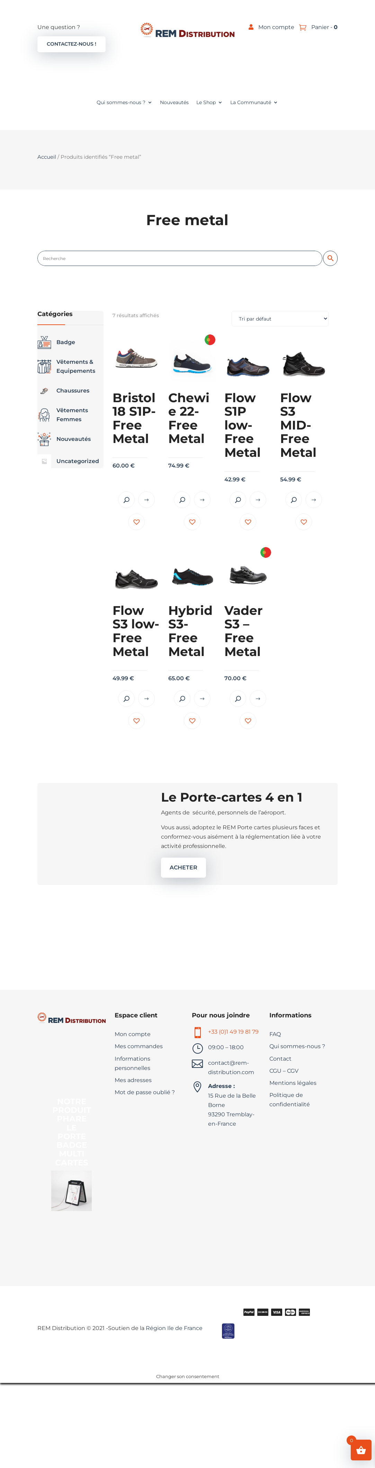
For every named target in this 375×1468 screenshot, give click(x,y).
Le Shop (206, 102)
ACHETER (183, 867)
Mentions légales (292, 1083)
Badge (56, 342)
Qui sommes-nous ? (121, 102)
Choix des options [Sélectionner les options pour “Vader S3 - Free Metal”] (258, 698)
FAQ (275, 1034)
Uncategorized (68, 461)
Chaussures (63, 391)
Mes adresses (133, 1080)
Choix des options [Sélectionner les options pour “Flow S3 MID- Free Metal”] (313, 499)
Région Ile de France (173, 1328)
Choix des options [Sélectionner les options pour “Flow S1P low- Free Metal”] (258, 499)
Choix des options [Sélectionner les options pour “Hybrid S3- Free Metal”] (202, 698)
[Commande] (280, 318)
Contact (280, 1058)
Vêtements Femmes (62, 415)
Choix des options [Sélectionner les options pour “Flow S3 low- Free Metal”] (146, 698)
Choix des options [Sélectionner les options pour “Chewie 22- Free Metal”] (202, 499)
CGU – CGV (283, 1071)
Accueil (46, 157)
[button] (136, 522)
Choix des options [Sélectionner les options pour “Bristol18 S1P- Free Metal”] (146, 499)
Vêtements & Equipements (66, 366)
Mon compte (276, 27)
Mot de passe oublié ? (145, 1092)
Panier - (324, 27)
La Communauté (250, 102)
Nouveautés (174, 102)
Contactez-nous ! (71, 44)
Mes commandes (139, 1046)
